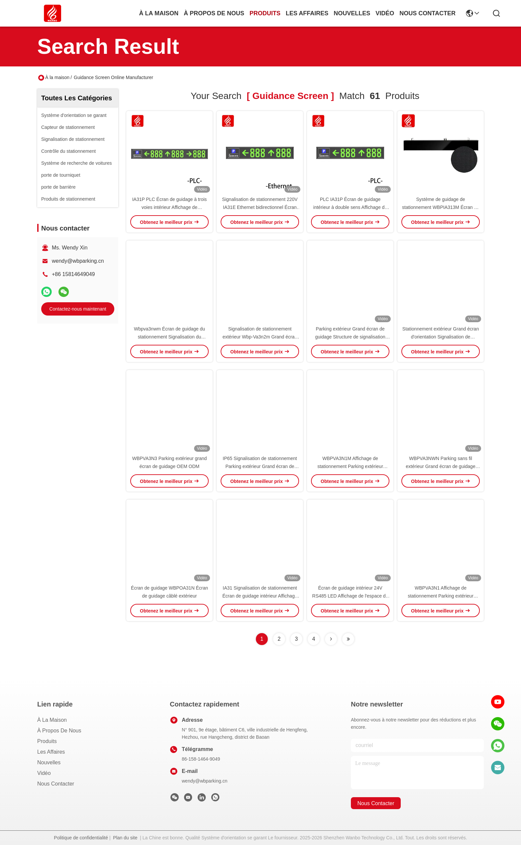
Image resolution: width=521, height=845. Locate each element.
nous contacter (427, 13)
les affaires (307, 13)
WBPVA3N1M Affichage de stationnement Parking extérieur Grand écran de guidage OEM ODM (350, 466)
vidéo (384, 13)
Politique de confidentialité (81, 837)
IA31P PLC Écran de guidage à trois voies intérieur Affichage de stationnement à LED (169, 207)
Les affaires (51, 752)
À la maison (158, 13)
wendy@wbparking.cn (78, 261)
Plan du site (125, 837)
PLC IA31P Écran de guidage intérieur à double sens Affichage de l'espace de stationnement (350, 207)
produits (265, 13)
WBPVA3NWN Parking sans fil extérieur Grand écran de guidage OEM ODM (440, 466)
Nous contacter (55, 784)
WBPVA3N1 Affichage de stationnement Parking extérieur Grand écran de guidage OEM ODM (440, 596)
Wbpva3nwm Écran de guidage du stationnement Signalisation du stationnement (169, 336)
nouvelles (352, 13)
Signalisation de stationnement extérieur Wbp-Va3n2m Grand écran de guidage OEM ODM (260, 336)
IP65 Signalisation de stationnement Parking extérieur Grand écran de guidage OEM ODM (260, 466)
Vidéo (44, 773)
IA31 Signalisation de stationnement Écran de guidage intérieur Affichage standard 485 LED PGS (259, 596)
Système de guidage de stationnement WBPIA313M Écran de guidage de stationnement (440, 207)
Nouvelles (48, 762)
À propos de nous (214, 13)
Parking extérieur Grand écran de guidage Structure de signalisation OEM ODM (350, 336)
